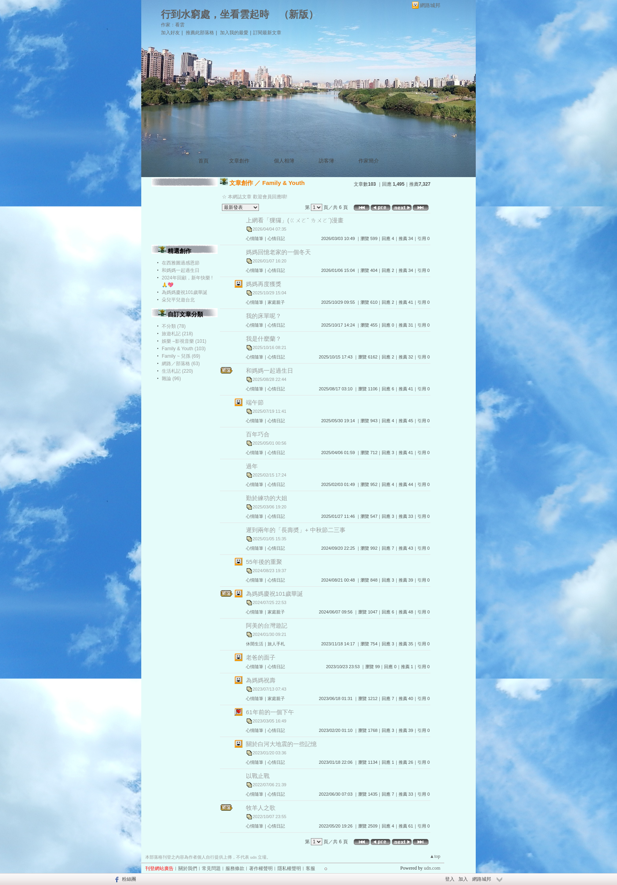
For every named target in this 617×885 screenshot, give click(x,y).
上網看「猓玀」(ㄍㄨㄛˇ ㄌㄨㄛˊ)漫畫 (295, 220)
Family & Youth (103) (183, 348)
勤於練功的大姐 (266, 498)
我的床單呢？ (263, 315)
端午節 (255, 402)
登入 (449, 879)
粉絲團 (129, 879)
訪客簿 (326, 161)
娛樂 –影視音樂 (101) (184, 341)
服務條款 (234, 868)
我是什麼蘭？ (263, 338)
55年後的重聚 (264, 561)
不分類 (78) (174, 326)
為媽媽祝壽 (260, 680)
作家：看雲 (173, 25)
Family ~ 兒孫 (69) (181, 356)
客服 (310, 868)
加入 (463, 879)
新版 (298, 14)
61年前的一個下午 (270, 712)
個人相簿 (284, 161)
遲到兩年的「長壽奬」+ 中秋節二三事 (295, 530)
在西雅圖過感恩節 (181, 263)
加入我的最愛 (234, 32)
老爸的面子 (260, 657)
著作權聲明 (261, 868)
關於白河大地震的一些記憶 (281, 744)
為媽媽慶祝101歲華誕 (184, 292)
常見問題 (211, 868)
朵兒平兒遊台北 (178, 300)
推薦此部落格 (200, 32)
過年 (252, 466)
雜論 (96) (171, 378)
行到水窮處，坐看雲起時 (215, 14)
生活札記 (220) (177, 371)
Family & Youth (283, 182)
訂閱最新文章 (267, 32)
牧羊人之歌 (260, 807)
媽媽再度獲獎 (263, 284)
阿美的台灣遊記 (266, 625)
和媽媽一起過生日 (181, 270)
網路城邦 (430, 5)
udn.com (432, 868)
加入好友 (170, 32)
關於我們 (187, 868)
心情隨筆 (254, 238)
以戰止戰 (258, 775)
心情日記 (276, 238)
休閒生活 (254, 643)
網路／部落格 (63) (181, 363)
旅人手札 (276, 643)
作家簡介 (368, 161)
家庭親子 (276, 302)
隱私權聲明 (289, 868)
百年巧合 (258, 434)
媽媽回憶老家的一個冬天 (278, 252)
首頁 (203, 161)
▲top (435, 856)
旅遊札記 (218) (177, 333)
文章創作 (239, 161)
